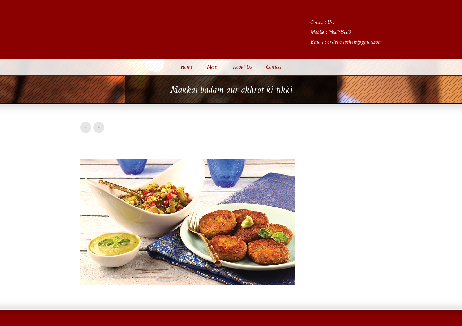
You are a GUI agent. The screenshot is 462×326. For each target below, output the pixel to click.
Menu (212, 67)
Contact (273, 67)
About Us (242, 67)
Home (187, 67)
